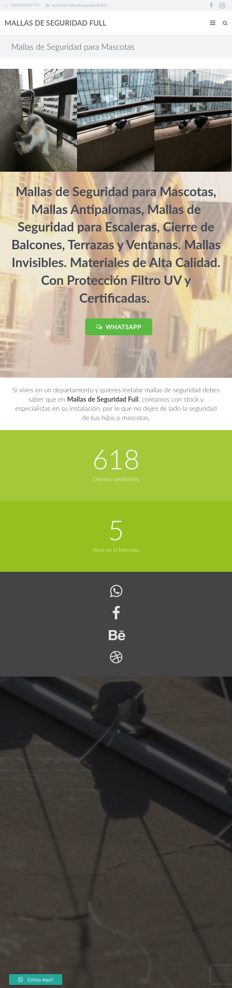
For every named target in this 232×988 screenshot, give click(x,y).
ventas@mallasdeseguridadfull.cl (79, 5)
